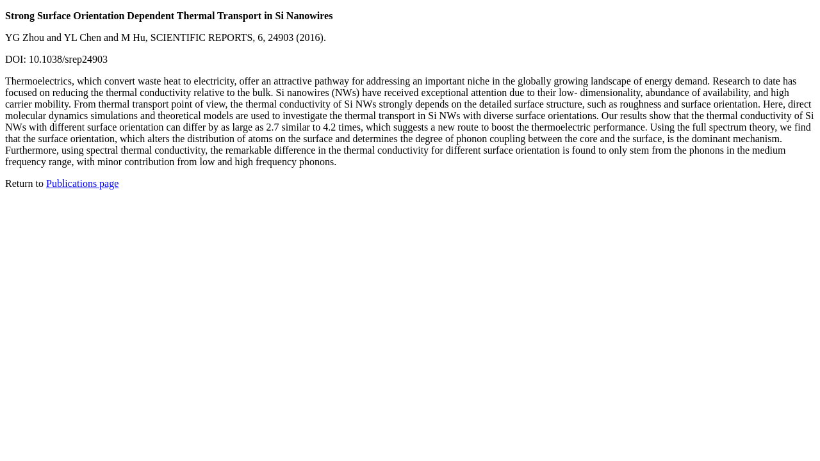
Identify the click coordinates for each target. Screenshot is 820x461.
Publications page (82, 183)
